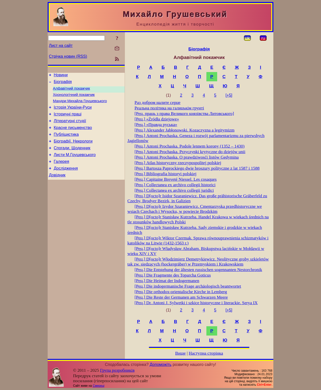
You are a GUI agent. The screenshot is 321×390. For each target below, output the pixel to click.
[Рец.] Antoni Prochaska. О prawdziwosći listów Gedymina (187, 157)
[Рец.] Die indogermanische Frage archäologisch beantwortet (188, 286)
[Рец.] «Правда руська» (156, 124)
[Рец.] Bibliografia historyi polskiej (166, 173)
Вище (180, 353)
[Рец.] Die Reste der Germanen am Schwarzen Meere (181, 297)
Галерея (61, 172)
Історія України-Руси (73, 112)
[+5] (228, 95)
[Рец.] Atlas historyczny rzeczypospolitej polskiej (178, 162)
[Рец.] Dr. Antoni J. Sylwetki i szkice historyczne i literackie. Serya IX (196, 302)
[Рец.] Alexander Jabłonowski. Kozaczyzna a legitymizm (184, 130)
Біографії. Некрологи (73, 149)
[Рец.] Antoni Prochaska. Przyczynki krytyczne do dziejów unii (190, 151)
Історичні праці (68, 119)
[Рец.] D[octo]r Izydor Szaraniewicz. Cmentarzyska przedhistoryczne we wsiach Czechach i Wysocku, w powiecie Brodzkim (194, 209)
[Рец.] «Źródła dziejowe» (157, 119)
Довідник (57, 187)
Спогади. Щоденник (72, 157)
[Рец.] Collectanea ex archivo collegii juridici (174, 190)
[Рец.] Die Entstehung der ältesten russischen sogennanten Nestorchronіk (198, 269)
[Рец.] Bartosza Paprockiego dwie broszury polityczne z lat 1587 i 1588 (197, 168)
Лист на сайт (61, 45)
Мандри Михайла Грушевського (80, 105)
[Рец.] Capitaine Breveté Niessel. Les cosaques (176, 179)
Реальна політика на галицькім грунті (169, 108)
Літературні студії (70, 127)
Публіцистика (66, 142)
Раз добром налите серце (158, 102)
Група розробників (117, 370)
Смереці (98, 385)
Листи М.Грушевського (75, 164)
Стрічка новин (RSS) (68, 56)
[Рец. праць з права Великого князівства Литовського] (184, 113)
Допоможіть (161, 364)
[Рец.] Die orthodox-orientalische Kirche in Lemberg (181, 291)
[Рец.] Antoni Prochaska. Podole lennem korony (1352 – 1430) (190, 146)
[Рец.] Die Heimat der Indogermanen (167, 280)
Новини (61, 76)
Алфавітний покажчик (71, 91)
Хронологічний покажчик (74, 98)
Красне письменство (73, 134)
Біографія (63, 83)
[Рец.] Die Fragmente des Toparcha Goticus (173, 275)
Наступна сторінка (206, 353)
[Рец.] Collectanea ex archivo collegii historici (175, 184)
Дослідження (66, 179)
